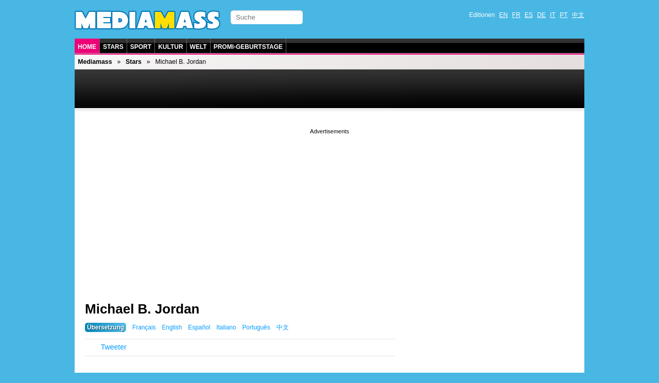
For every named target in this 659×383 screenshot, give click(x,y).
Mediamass (95, 61)
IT (553, 15)
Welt (198, 46)
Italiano (226, 327)
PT (563, 15)
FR (516, 15)
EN (503, 15)
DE (541, 15)
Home (87, 46)
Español (199, 327)
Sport (140, 46)
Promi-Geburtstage (248, 46)
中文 (578, 15)
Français (144, 327)
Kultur (170, 46)
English (172, 327)
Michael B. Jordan (142, 309)
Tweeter (114, 347)
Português (256, 327)
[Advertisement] (329, 208)
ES (529, 15)
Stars (113, 46)
